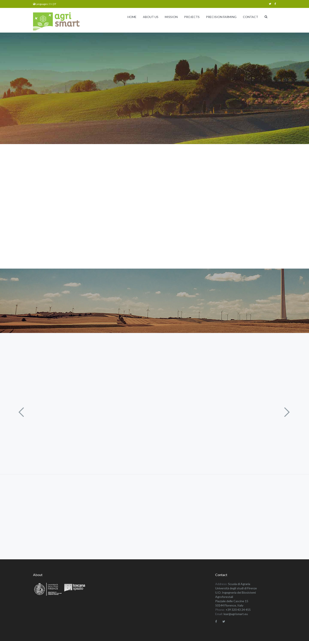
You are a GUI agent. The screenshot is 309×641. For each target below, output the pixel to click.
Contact (250, 17)
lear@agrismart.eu (236, 614)
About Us (150, 17)
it (55, 4)
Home (131, 17)
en (50, 4)
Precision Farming (221, 17)
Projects (192, 17)
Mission (171, 17)
